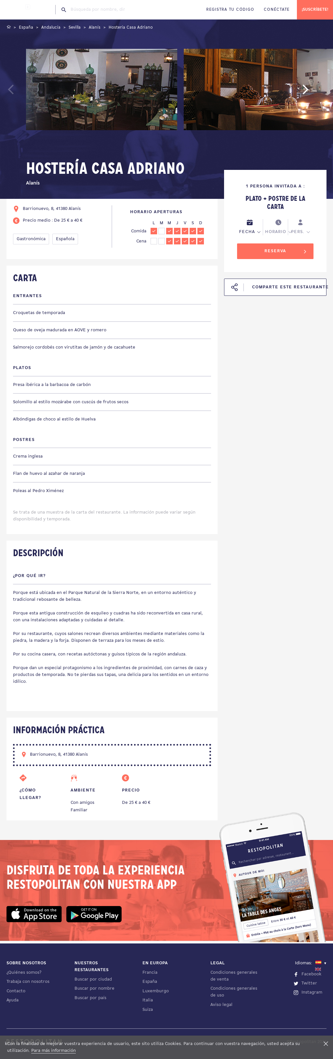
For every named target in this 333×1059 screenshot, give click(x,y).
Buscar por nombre (94, 988)
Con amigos (82, 802)
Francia (149, 972)
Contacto (16, 991)
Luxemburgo (155, 991)
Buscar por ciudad (93, 979)
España (149, 981)
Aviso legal (221, 1004)
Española (65, 239)
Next (315, 92)
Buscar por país (90, 998)
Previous (25, 92)
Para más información (53, 1050)
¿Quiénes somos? (24, 972)
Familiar (79, 810)
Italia (147, 1000)
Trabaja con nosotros (28, 981)
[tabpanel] (101, 90)
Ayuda (13, 1000)
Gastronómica (31, 239)
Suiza (147, 1009)
